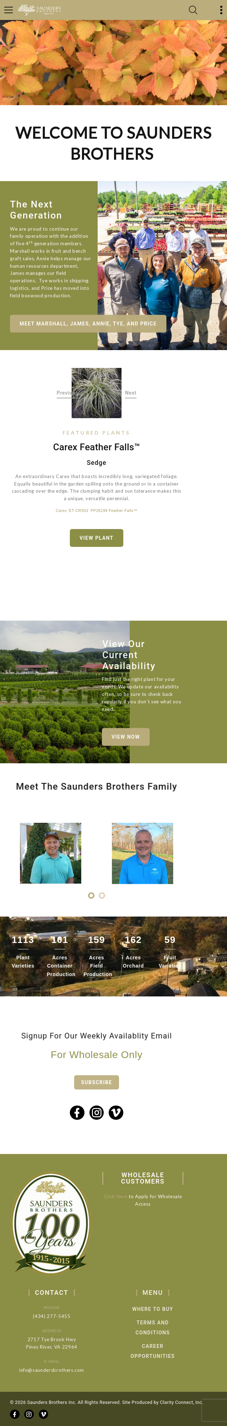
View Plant (96, 538)
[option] (97, 393)
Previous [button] (67, 393)
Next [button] (130, 393)
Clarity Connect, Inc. (181, 1402)
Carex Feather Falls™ (96, 447)
